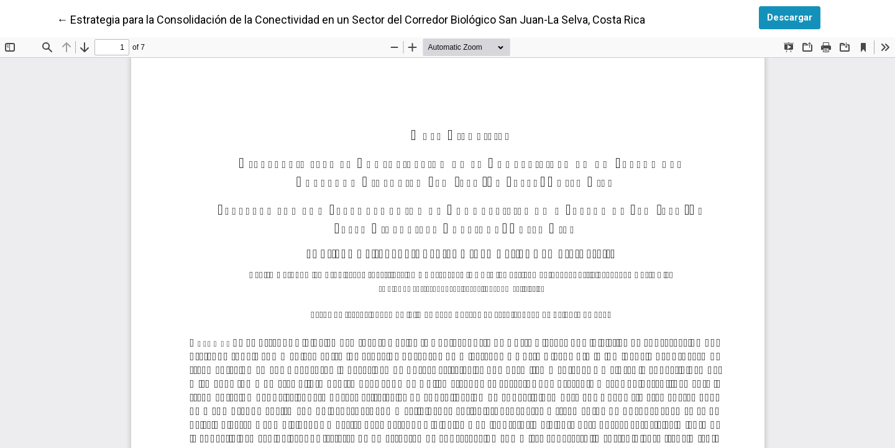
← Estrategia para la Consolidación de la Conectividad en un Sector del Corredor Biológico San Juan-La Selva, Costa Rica (351, 18)
